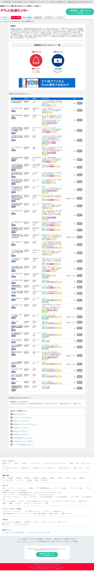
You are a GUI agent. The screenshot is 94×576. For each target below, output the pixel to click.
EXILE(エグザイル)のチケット (20, 431)
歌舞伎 (36, 480)
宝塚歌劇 (13, 29)
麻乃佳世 (80, 35)
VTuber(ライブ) (37, 468)
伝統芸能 (29, 480)
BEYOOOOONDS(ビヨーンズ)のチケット (23, 438)
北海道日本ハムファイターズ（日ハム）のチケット (26, 424)
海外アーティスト (78, 468)
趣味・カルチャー (6, 524)
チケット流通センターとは (25, 539)
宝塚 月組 (18, 478)
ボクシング (27, 503)
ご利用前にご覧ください (80, 11)
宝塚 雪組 (27, 478)
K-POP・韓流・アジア (64, 468)
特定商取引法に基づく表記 (46, 541)
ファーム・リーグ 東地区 (60, 488)
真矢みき (18, 31)
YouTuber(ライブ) (25, 468)
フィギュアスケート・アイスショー (11, 496)
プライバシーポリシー (22, 541)
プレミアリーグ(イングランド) (46, 494)
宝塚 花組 (10, 478)
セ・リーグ (11, 488)
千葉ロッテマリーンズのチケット (21, 421)
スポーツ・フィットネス (49, 522)
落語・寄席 (44, 480)
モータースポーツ (37, 503)
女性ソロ (25, 463)
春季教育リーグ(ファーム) (8, 492)
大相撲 (4, 503)
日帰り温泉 (27, 522)
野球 (3, 488)
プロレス (18, 503)
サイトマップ (33, 541)
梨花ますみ (23, 31)
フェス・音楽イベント (49, 468)
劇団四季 (82, 478)
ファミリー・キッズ (25, 513)
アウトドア (36, 522)
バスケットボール (74, 496)
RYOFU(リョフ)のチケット (51, 403)
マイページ (49, 17)
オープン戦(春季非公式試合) (43, 488)
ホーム (5, 17)
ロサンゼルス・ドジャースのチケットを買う (39, 532)
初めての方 (38, 17)
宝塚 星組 (35, 478)
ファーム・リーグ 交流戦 (19, 490)
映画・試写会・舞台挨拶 (40, 513)
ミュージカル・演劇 (7, 480)
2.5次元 (67, 478)
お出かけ (5, 519)
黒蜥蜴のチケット (77, 403)
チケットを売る (27, 17)
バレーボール (33, 496)
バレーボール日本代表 (61, 496)
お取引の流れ (58, 539)
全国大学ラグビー (82, 501)
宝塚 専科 (52, 478)
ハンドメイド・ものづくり (21, 524)
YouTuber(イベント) (58, 511)
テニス (25, 496)
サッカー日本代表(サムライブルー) (26, 494)
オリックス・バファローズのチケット (22, 417)
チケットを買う (16, 17)
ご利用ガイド (48, 539)
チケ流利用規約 (39, 539)
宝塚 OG (60, 478)
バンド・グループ (35, 463)
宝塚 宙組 (43, 478)
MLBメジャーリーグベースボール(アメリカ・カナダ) (48, 492)
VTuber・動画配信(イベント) (9, 513)
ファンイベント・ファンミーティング (11, 511)
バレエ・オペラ (20, 480)
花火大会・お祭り (53, 513)
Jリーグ (12, 494)
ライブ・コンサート (8, 461)
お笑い (74, 478)
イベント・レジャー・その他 (11, 509)
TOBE (71, 463)
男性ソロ (17, 463)
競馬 (47, 503)
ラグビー (21, 501)
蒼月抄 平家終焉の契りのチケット (36, 403)
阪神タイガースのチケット (19, 414)
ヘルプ (60, 17)
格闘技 (11, 503)
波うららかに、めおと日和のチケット (19, 403)
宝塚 (3, 478)
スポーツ (5, 485)
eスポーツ (46, 511)
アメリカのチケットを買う (9, 532)
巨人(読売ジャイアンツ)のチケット (21, 427)
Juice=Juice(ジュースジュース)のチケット (23, 441)
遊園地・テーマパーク (67, 513)
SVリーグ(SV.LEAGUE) (46, 496)
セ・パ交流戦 (29, 488)
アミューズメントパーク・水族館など (11, 522)
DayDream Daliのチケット (65, 403)
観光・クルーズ (62, 522)
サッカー (4, 494)
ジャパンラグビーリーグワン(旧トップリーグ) (63, 501)
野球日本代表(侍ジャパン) (25, 492)
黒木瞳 (13, 31)
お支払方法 (73, 539)
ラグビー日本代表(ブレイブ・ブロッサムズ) (38, 501)
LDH (77, 463)
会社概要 (65, 539)
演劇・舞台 (5, 475)
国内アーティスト (6, 463)
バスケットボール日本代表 (9, 501)
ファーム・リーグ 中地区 (76, 488)
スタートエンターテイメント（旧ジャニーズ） (54, 463)
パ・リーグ (20, 488)
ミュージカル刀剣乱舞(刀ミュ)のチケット (23, 444)
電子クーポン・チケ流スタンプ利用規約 (67, 541)
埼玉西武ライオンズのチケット (21, 434)
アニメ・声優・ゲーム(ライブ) (9, 468)
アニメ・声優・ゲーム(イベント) (33, 511)
